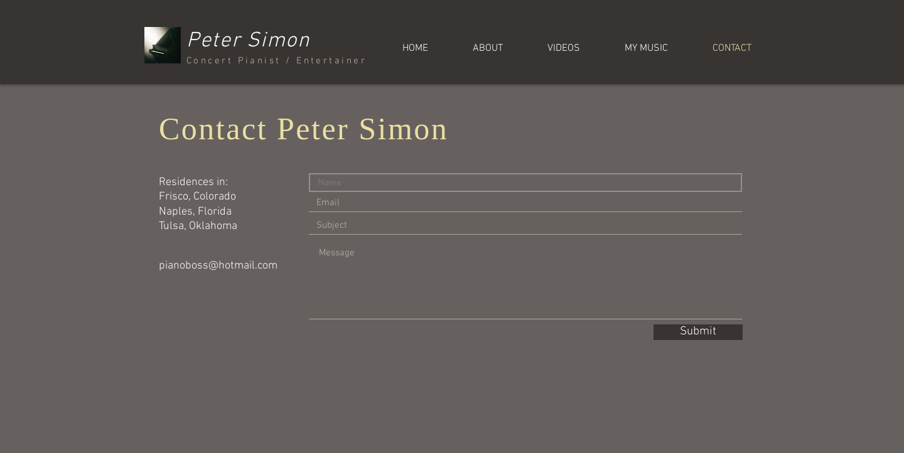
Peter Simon (248, 41)
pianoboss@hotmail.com (218, 265)
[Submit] (698, 332)
